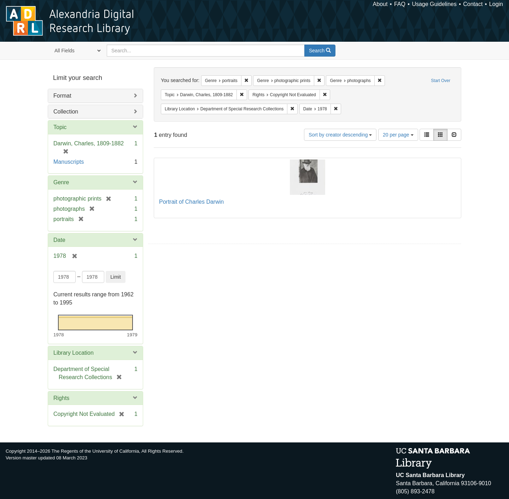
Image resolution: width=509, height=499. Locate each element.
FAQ (399, 4)
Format (62, 96)
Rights (61, 398)
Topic (59, 127)
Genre (61, 182)
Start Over (440, 80)
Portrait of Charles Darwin (191, 202)
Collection (65, 112)
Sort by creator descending (340, 135)
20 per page (398, 135)
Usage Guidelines (434, 4)
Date (59, 240)
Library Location (73, 353)
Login (496, 4)
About (380, 4)
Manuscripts (68, 162)
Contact (472, 4)
